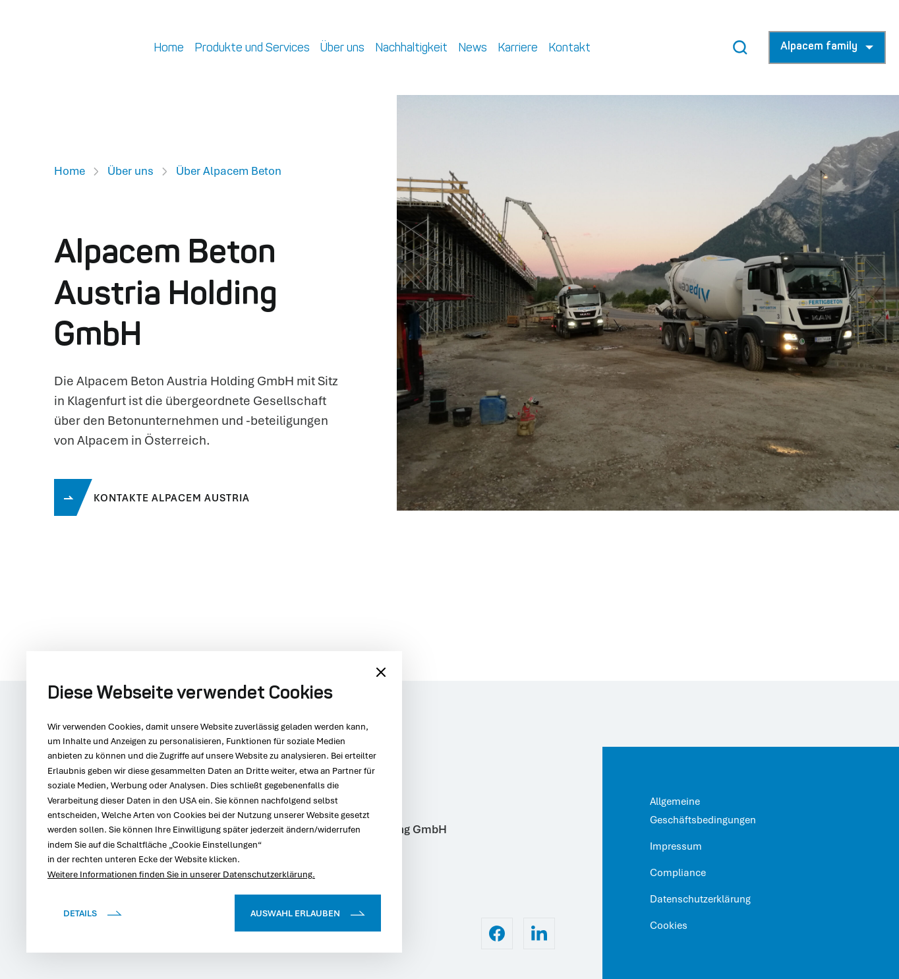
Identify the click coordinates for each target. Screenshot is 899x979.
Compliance (678, 872)
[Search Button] (740, 47)
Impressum (676, 845)
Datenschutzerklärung (700, 898)
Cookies (668, 925)
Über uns (130, 170)
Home (69, 170)
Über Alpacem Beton (228, 170)
